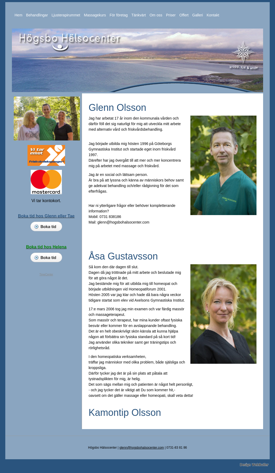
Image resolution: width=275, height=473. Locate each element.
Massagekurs (95, 15)
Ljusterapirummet (66, 15)
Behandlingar (37, 15)
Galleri (197, 15)
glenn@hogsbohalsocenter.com (142, 447)
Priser (171, 15)
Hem (18, 15)
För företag (119, 15)
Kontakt (213, 15)
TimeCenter (46, 274)
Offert (184, 15)
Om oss (155, 15)
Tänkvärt (138, 15)
